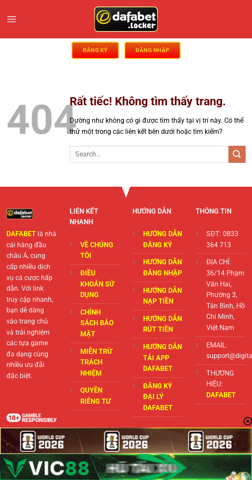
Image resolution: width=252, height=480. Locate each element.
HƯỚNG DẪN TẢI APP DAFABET (162, 358)
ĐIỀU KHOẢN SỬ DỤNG (97, 284)
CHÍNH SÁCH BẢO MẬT (97, 323)
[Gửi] (237, 154)
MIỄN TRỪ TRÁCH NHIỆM (96, 362)
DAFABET (21, 234)
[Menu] (11, 19)
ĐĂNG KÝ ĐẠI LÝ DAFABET (158, 397)
